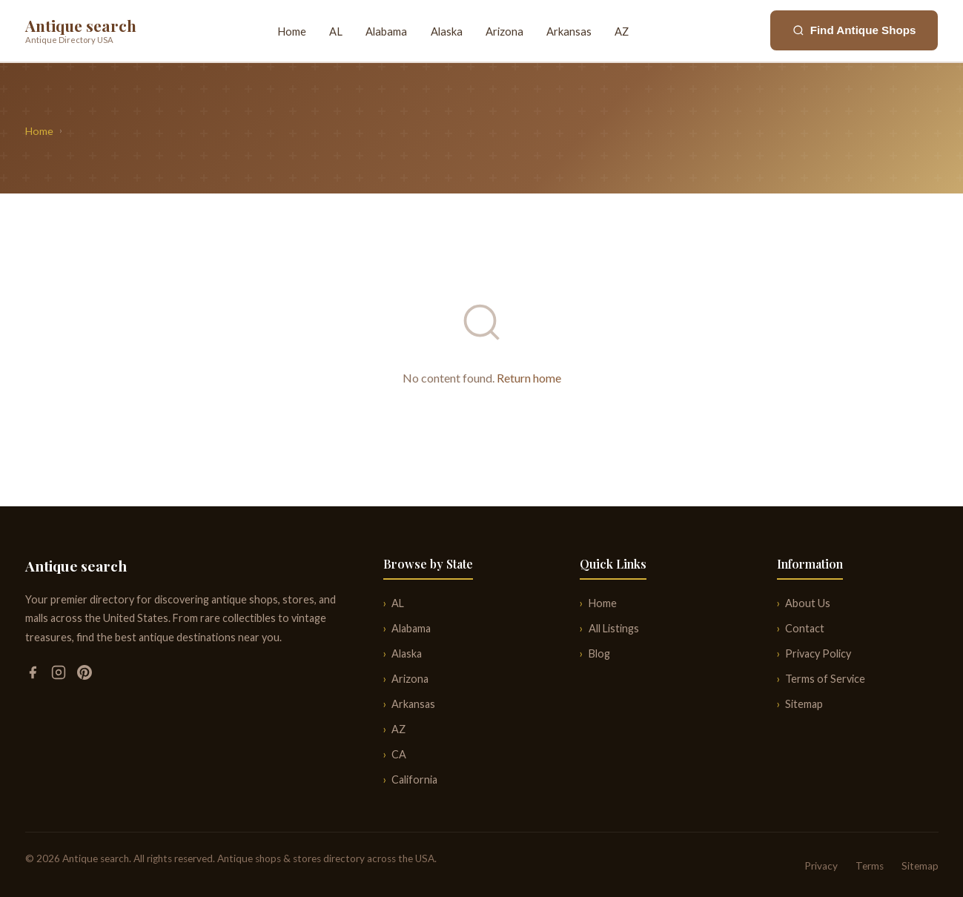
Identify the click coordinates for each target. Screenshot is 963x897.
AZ (622, 31)
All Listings (614, 628)
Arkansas (569, 31)
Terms (870, 866)
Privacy (821, 866)
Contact (804, 628)
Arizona (504, 31)
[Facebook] (33, 675)
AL (335, 31)
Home (291, 31)
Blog (599, 653)
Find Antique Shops (854, 30)
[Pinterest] (84, 675)
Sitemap (804, 704)
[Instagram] (59, 675)
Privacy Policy (818, 653)
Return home (529, 378)
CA (398, 754)
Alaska (447, 31)
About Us (807, 603)
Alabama (386, 31)
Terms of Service (825, 678)
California (414, 779)
